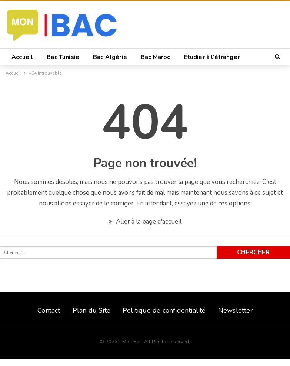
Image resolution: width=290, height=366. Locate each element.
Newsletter (235, 310)
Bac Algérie (110, 57)
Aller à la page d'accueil (145, 221)
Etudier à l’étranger (211, 57)
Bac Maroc (155, 57)
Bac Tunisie (63, 57)
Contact (48, 310)
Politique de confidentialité (164, 310)
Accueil (22, 57)
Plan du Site (91, 310)
